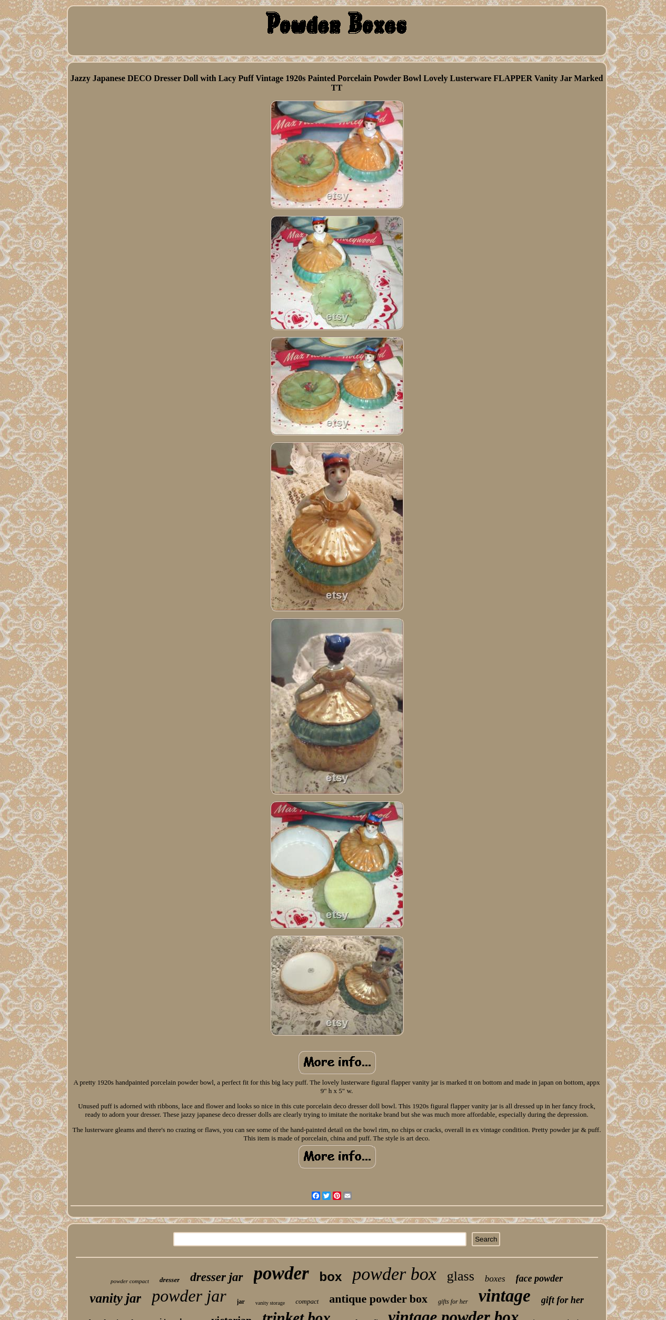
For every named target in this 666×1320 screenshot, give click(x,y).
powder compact (130, 1281)
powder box (394, 1274)
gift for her (562, 1300)
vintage (505, 1295)
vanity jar (115, 1298)
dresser (170, 1280)
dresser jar (216, 1277)
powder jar (189, 1295)
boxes (495, 1279)
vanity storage (270, 1303)
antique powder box (378, 1298)
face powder (539, 1278)
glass (460, 1276)
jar (241, 1301)
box (331, 1276)
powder (281, 1273)
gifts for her (453, 1301)
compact (307, 1301)
